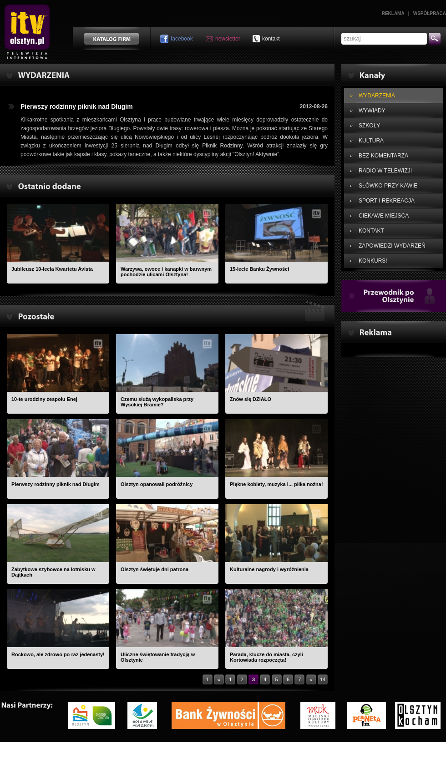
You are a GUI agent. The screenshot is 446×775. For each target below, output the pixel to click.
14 (322, 679)
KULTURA (371, 140)
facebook (182, 38)
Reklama (393, 13)
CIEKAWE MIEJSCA (384, 216)
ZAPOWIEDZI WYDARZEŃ (392, 246)
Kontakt (170, 753)
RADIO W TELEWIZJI (385, 170)
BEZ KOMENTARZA (383, 155)
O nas (143, 753)
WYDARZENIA (377, 95)
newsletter (227, 38)
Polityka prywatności (286, 753)
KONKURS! (373, 261)
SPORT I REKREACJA (387, 201)
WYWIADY (372, 110)
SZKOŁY (369, 125)
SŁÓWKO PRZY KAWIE (388, 185)
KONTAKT (371, 231)
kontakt (271, 38)
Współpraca (429, 13)
